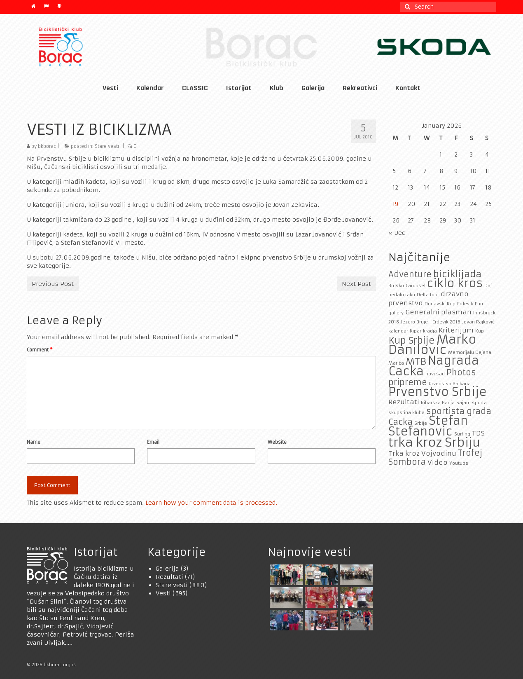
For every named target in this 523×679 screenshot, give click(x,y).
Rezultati (169, 577)
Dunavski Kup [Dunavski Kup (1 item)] (440, 304)
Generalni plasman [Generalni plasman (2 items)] (438, 312)
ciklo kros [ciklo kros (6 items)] (455, 283)
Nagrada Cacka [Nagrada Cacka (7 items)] (433, 366)
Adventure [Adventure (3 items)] (410, 274)
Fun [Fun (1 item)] (479, 304)
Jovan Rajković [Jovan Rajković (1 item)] (478, 322)
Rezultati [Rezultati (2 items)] (403, 402)
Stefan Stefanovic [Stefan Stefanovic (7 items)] (428, 426)
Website (277, 442)
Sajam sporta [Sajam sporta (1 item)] (471, 402)
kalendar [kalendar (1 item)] (398, 331)
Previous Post (53, 284)
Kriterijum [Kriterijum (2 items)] (456, 330)
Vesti (163, 593)
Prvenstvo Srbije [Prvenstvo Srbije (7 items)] (437, 392)
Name (33, 442)
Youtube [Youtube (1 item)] (458, 463)
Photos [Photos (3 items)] (461, 372)
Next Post (356, 284)
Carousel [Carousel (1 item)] (415, 285)
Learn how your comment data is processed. (211, 502)
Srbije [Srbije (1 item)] (420, 423)
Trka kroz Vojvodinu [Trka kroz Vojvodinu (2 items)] (422, 453)
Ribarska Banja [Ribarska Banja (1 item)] (438, 402)
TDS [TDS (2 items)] (478, 433)
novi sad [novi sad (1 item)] (435, 374)
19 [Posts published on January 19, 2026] (395, 204)
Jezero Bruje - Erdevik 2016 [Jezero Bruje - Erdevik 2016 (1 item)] (430, 322)
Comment (39, 350)
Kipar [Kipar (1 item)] (415, 331)
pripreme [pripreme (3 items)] (407, 382)
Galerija (167, 568)
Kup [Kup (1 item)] (479, 331)
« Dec (396, 232)
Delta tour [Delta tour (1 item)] (428, 294)
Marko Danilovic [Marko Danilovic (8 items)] (432, 344)
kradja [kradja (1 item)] (430, 331)
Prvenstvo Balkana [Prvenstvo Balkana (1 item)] (450, 383)
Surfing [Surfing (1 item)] (462, 434)
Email (153, 442)
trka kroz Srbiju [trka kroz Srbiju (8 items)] (434, 442)
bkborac (47, 146)
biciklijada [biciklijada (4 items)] (457, 274)
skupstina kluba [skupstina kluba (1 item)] (406, 412)
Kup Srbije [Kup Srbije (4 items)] (411, 340)
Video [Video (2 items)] (437, 462)
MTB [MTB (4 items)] (416, 361)
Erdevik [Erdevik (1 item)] (465, 304)
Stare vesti (107, 146)
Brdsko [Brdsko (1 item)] (396, 285)
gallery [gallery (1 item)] (396, 313)
